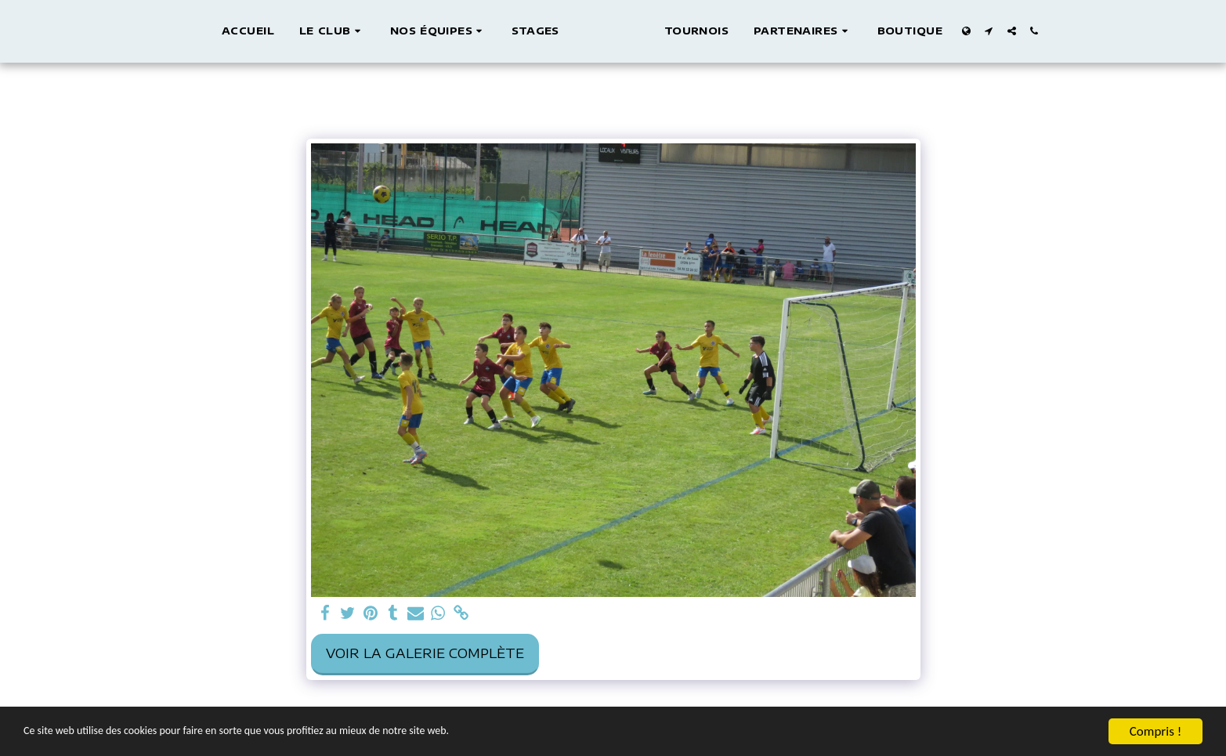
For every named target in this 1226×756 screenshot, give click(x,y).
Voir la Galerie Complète (425, 653)
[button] (316, 31)
